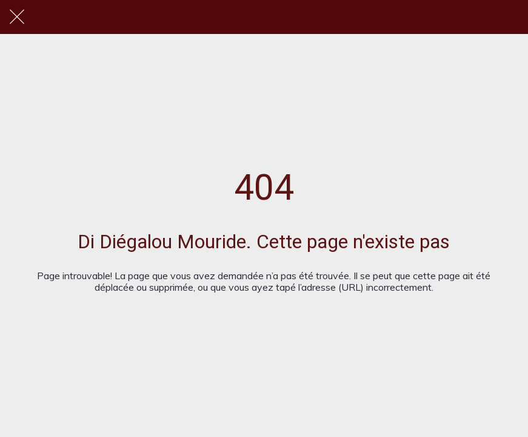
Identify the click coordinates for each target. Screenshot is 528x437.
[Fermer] (17, 17)
